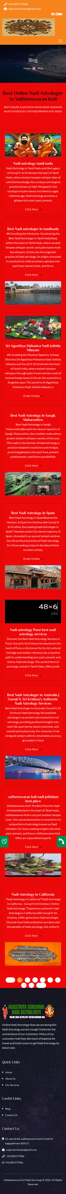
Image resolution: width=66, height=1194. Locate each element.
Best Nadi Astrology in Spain (33, 513)
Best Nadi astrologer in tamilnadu (33, 229)
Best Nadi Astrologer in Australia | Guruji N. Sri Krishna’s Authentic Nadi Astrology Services (33, 699)
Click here (33, 209)
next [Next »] (41, 985)
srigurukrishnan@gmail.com (22, 8)
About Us (10, 1078)
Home (27, 68)
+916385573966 (16, 4)
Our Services (12, 1084)
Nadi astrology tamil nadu (33, 163)
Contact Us (11, 1115)
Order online (33, 396)
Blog (7, 1108)
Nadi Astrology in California (33, 894)
